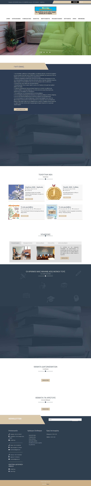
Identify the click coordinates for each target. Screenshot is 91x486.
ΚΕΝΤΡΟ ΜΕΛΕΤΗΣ (45, 18)
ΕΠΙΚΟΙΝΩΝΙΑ (81, 18)
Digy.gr (48, 484)
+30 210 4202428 (18, 454)
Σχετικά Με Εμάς (32, 435)
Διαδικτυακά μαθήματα (62, 243)
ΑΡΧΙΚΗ (8, 18)
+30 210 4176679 (17, 434)
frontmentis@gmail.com (15, 449)
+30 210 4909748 (17, 445)
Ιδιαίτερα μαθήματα (40, 243)
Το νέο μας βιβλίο (27, 207)
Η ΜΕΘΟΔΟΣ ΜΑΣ (26, 18)
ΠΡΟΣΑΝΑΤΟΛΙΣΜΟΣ (57, 18)
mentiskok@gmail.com (15, 459)
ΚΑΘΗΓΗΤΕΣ (36, 18)
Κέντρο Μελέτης (32, 439)
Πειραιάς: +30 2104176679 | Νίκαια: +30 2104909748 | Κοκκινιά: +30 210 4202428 (24, 2)
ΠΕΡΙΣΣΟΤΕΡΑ (29, 198)
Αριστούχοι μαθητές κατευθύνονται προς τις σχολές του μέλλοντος (35, 442)
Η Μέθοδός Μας (32, 437)
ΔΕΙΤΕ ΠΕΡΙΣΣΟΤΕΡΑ (20, 109)
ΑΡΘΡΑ (74, 18)
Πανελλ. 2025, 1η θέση (70, 187)
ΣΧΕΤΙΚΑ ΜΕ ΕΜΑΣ (16, 18)
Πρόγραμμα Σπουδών (27, 243)
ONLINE (75, 2)
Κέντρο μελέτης (51, 243)
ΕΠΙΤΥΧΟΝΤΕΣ (67, 18)
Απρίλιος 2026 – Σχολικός (34, 187)
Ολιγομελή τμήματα (15, 243)
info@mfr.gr (42, 2)
